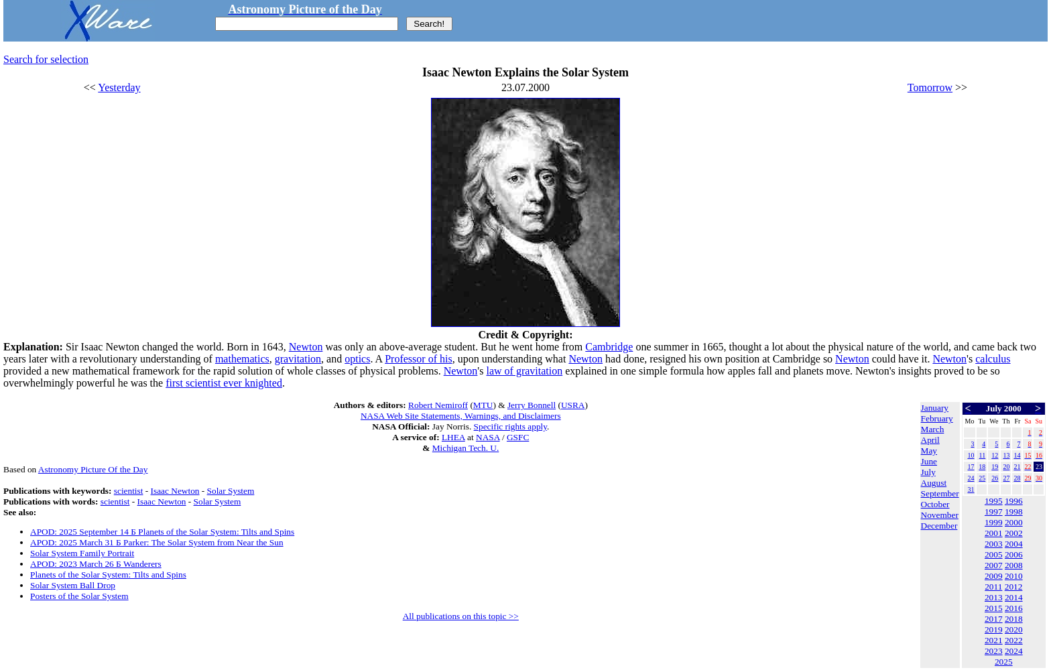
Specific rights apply (510, 426)
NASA (488, 437)
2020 (1014, 629)
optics (357, 358)
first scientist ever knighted (224, 383)
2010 (1014, 576)
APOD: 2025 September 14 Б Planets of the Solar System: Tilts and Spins (162, 532)
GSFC (518, 437)
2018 (1014, 619)
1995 (994, 501)
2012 (1014, 587)
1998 (1014, 512)
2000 (1014, 522)
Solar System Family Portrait (82, 553)
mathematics (242, 358)
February (937, 418)
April (930, 440)
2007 (994, 565)
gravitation (298, 358)
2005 (994, 554)
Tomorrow (930, 87)
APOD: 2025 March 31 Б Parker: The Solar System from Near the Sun (157, 542)
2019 (994, 629)
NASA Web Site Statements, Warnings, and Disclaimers (461, 416)
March (932, 429)
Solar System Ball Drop (72, 585)
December (939, 526)
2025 (1004, 662)
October (935, 504)
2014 (1014, 597)
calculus (992, 358)
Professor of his (418, 358)
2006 (1014, 554)
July (928, 472)
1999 (994, 522)
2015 (994, 608)
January (934, 408)
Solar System (231, 491)
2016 (1014, 608)
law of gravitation (524, 371)
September (940, 493)
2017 (994, 619)
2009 (994, 576)
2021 (994, 640)
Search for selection (45, 59)
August (934, 483)
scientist (128, 491)
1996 (1014, 501)
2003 (994, 544)
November (940, 515)
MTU (483, 405)
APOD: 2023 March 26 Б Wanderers (96, 564)
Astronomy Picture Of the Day (93, 469)
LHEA (453, 437)
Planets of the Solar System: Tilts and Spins (108, 575)
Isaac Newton (175, 491)
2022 (1014, 640)
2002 (1014, 533)
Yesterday (119, 87)
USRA (573, 405)
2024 (1014, 651)
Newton (306, 346)
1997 (994, 512)
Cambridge (609, 346)
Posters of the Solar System (79, 596)
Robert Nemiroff (438, 405)
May (929, 451)
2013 (994, 597)
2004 (1014, 544)
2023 (994, 651)
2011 (993, 587)
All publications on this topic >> (461, 616)
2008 (1014, 565)
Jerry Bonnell (531, 405)
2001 (994, 533)
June (929, 461)
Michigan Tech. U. (465, 448)
